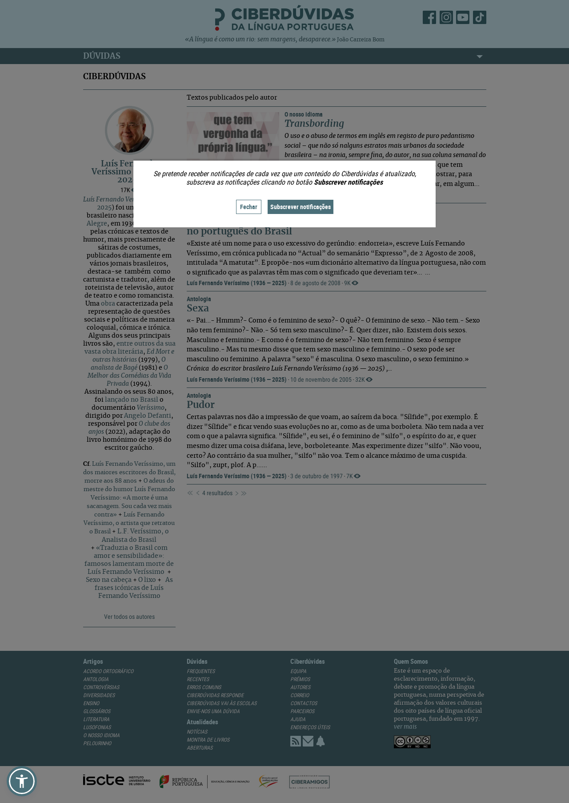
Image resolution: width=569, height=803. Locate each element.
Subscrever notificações (300, 206)
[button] (22, 781)
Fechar (248, 206)
